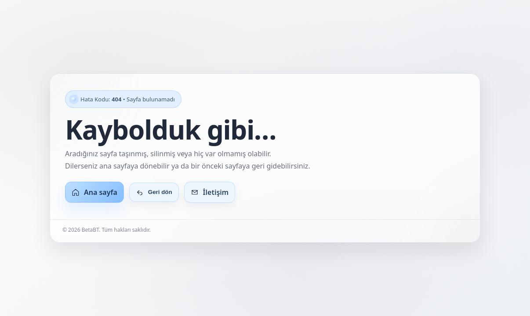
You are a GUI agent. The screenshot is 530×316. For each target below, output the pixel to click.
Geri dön (154, 192)
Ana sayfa (94, 192)
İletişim (210, 192)
